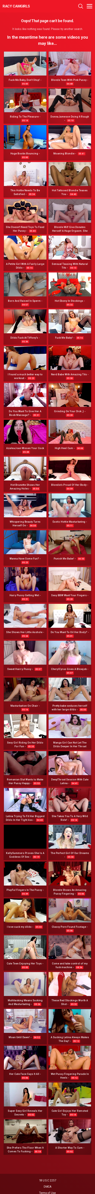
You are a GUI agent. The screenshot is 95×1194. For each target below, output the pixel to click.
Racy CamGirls (16, 6)
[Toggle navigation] (89, 6)
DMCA (48, 1186)
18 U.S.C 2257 (47, 1180)
